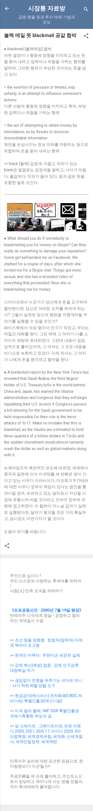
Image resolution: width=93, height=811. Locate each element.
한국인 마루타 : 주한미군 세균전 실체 (47, 655)
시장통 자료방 (46, 8)
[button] (86, 37)
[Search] (86, 10)
